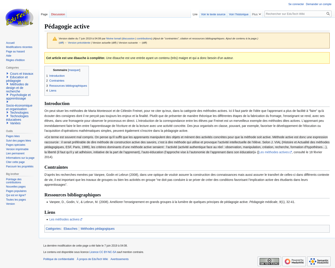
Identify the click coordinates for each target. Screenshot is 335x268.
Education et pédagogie (17, 78)
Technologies (19, 112)
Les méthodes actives (274, 152)
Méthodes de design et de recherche (17, 87)
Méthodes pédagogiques (97, 228)
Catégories (53, 228)
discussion (128, 38)
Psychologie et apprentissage (18, 96)
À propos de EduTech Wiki (92, 259)
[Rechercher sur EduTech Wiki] (298, 14)
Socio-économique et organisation (19, 107)
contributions (144, 38)
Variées (15, 123)
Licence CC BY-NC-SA (102, 252)
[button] (7, 73)
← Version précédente (77, 42)
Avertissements (119, 259)
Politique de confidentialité (58, 259)
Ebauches (70, 228)
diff (61, 42)
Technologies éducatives (17, 117)
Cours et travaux (21, 73)
